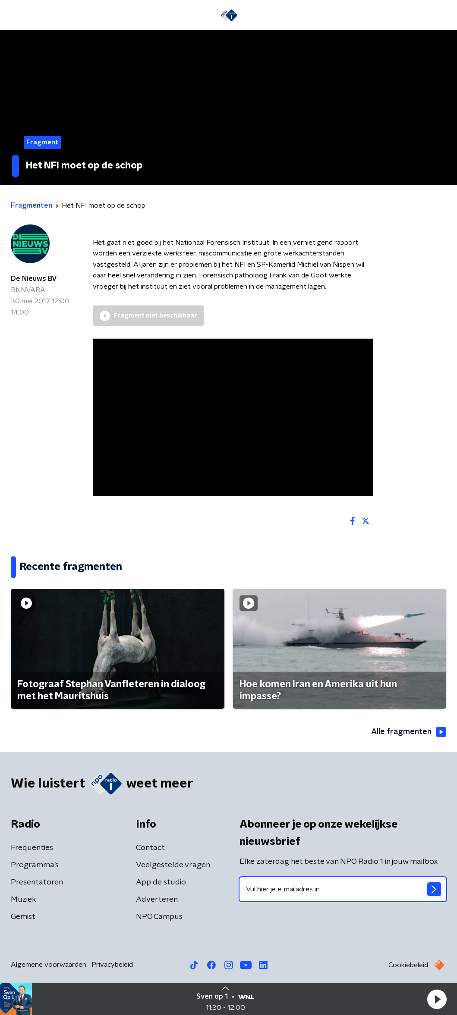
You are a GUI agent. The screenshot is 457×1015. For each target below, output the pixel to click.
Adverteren (157, 899)
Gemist (23, 917)
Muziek (23, 899)
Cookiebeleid (408, 965)
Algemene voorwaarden (48, 964)
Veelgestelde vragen (173, 865)
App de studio (161, 882)
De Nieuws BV (34, 278)
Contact (150, 848)
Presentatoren (37, 882)
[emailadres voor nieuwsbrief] (343, 889)
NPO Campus (159, 917)
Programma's (35, 865)
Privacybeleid (112, 964)
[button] (437, 999)
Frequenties (32, 848)
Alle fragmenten (408, 732)
